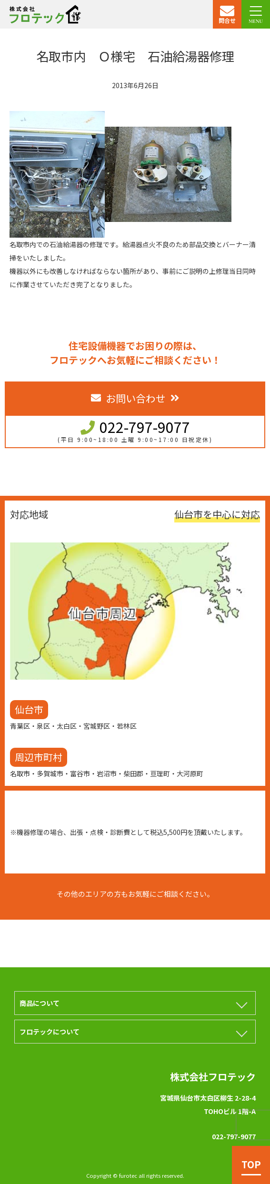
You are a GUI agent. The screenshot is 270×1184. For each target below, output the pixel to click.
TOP (251, 1164)
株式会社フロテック (213, 1077)
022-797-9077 (145, 426)
